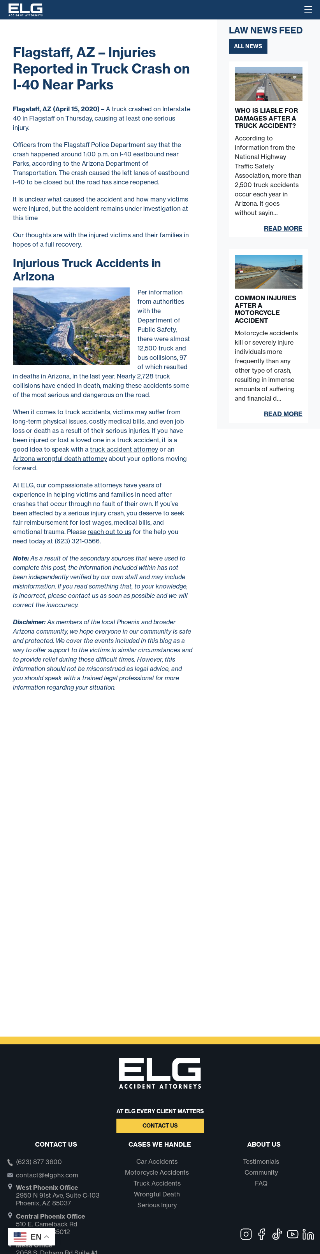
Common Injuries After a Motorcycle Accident (265, 309)
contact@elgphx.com (47, 1175)
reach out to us (109, 532)
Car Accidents (157, 1161)
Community (261, 1172)
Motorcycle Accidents (157, 1172)
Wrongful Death (157, 1194)
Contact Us (160, 1125)
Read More (283, 228)
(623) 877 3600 (39, 1162)
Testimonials (261, 1161)
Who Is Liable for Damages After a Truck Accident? (266, 118)
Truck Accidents (157, 1183)
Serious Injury (157, 1205)
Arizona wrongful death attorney (60, 458)
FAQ (261, 1183)
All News (248, 46)
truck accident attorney (124, 449)
